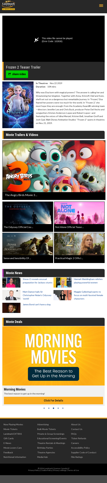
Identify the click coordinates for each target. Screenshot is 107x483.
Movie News (14, 273)
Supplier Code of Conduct (83, 452)
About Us (75, 424)
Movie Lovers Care (13, 447)
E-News (7, 443)
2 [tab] (48, 408)
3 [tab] (53, 408)
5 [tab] (62, 408)
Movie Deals (14, 322)
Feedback (8, 452)
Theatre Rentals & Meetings (51, 443)
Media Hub (42, 457)
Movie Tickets (10, 429)
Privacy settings (59, 470)
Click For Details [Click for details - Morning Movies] (53, 400)
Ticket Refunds (78, 438)
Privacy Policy (34, 470)
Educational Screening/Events (52, 438)
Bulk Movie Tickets (46, 429)
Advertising (43, 424)
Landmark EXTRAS (13, 433)
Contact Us (76, 429)
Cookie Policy (46, 470)
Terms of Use (73, 470)
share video (17, 74)
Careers (75, 443)
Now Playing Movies (13, 424)
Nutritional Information (15, 457)
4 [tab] (58, 408)
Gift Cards (9, 438)
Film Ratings (77, 457)
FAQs (74, 433)
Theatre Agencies (46, 452)
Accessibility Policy (80, 447)
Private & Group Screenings (50, 433)
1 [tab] (44, 408)
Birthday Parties (45, 447)
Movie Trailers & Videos (22, 135)
